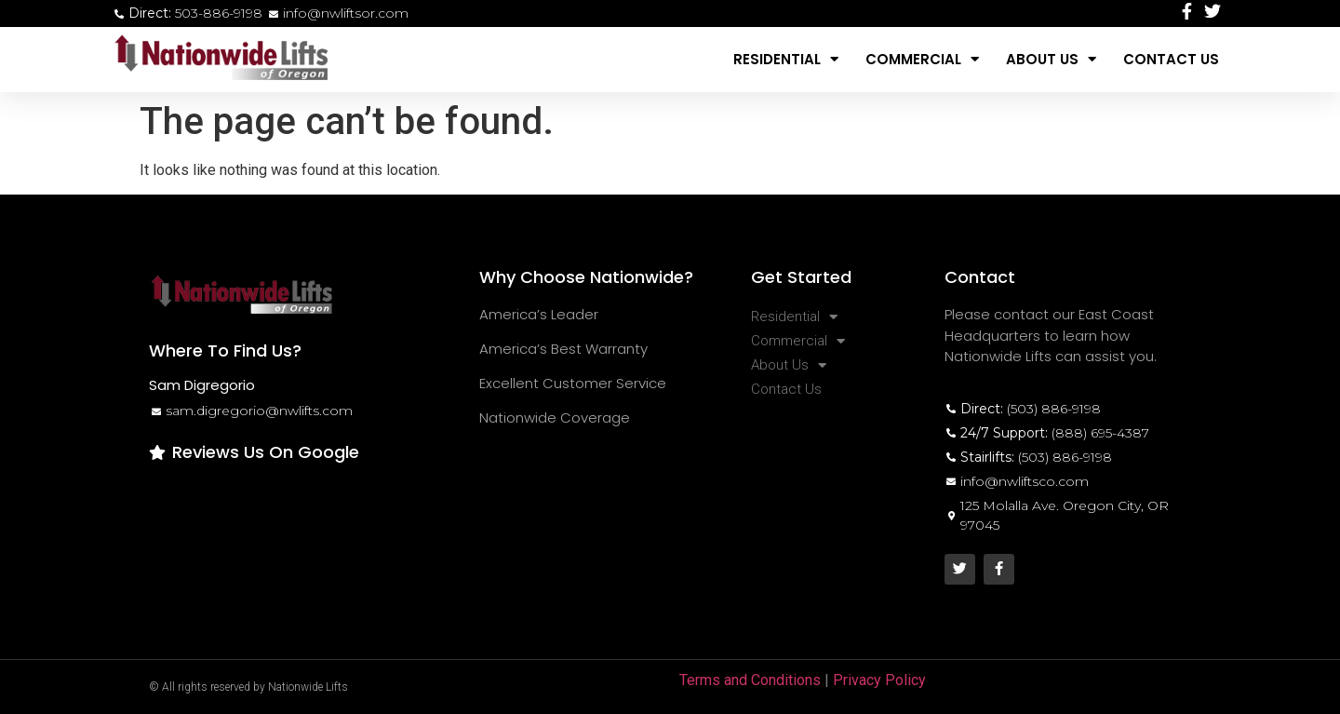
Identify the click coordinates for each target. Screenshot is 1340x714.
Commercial (922, 59)
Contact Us (1171, 59)
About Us (1051, 59)
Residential (785, 59)
